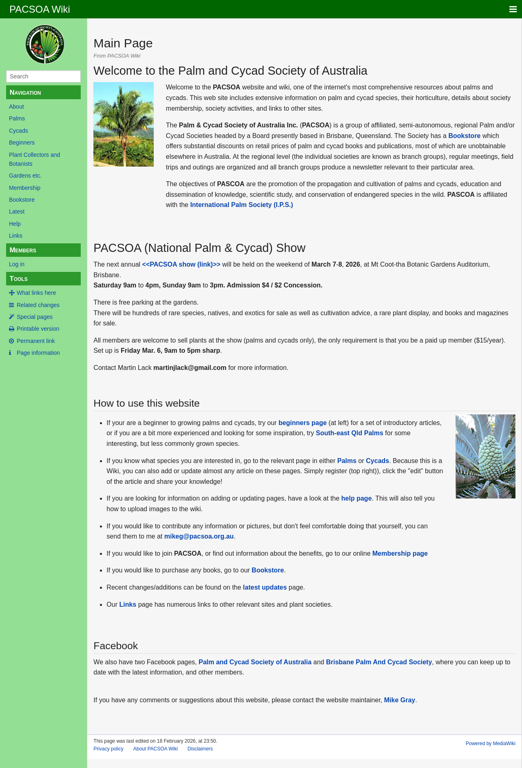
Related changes (38, 305)
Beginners (22, 142)
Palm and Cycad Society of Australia (255, 662)
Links (15, 235)
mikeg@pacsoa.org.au (199, 536)
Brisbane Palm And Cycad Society (379, 662)
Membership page (400, 553)
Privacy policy (108, 749)
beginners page (303, 422)
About (16, 106)
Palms (17, 118)
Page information (38, 352)
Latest (16, 211)
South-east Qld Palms (349, 433)
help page (356, 498)
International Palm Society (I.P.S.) (241, 204)
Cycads (18, 130)
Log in (16, 264)
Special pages (35, 317)
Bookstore (22, 199)
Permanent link (36, 341)
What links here (36, 292)
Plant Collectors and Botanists (34, 159)
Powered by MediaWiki (490, 743)
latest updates (265, 587)
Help (15, 223)
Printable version (38, 328)
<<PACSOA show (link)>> (181, 264)
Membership (24, 188)
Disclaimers (200, 749)
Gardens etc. (25, 175)
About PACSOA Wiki (155, 749)
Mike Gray (399, 700)
